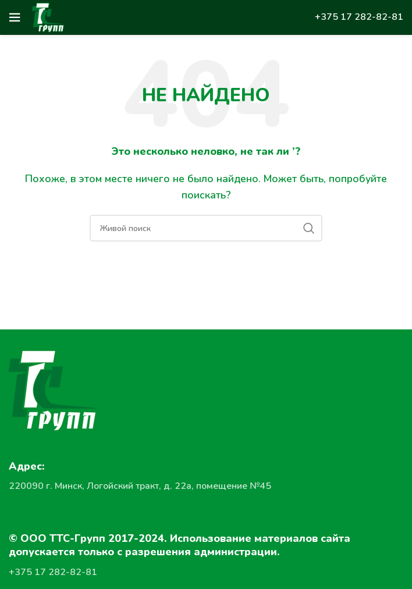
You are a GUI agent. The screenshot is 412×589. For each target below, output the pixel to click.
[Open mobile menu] (14, 17)
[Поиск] (206, 228)
